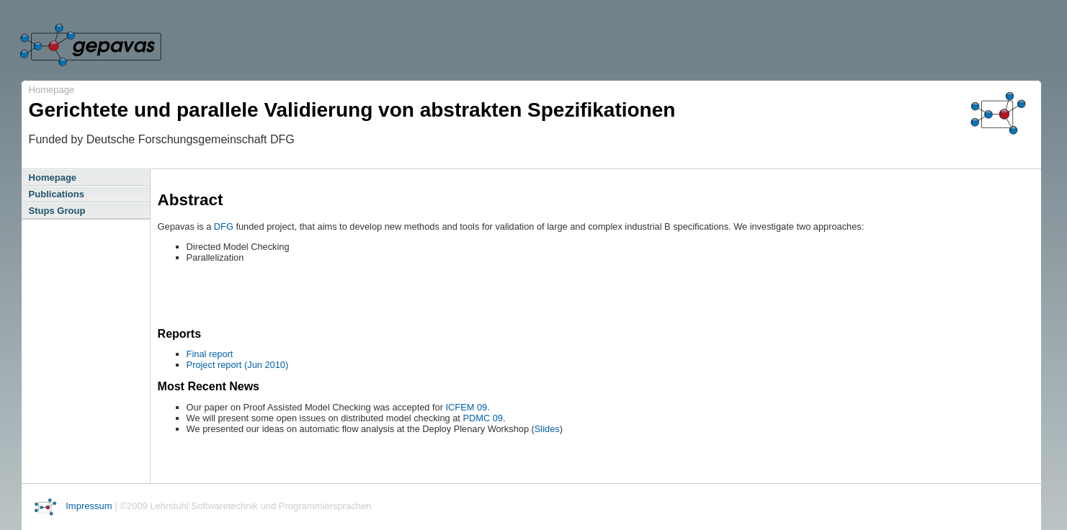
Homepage (52, 89)
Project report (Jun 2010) (238, 364)
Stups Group (57, 210)
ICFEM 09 (467, 407)
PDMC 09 (482, 418)
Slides (547, 428)
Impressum (89, 505)
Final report (210, 354)
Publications (56, 194)
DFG (223, 226)
